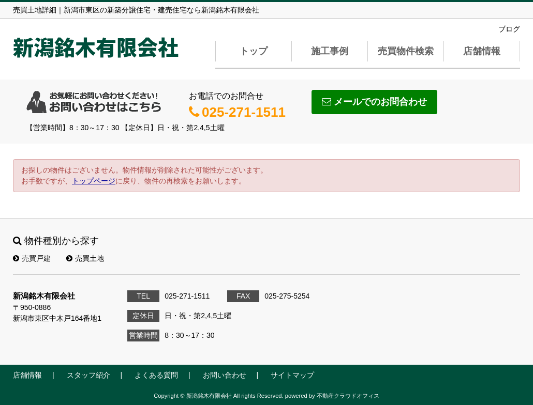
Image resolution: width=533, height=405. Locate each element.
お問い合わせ (224, 375)
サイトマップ (292, 375)
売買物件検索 (406, 51)
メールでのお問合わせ (374, 102)
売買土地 (85, 258)
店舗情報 (481, 51)
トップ (254, 51)
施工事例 (329, 51)
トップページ (93, 181)
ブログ (509, 29)
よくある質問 (156, 375)
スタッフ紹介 (88, 375)
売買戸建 (32, 258)
